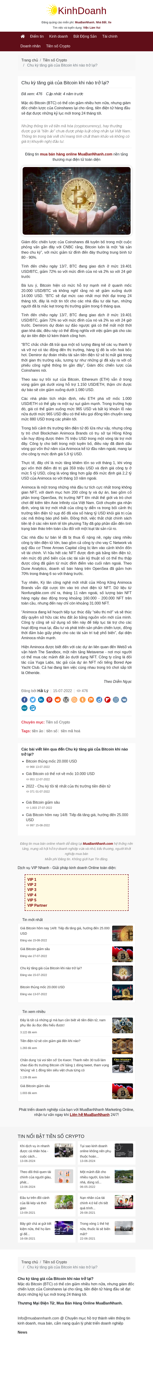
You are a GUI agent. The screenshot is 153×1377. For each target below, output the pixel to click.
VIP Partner (37, 905)
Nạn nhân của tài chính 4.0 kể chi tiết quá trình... (94, 1203)
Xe (109, 22)
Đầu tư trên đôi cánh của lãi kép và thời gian (35, 1203)
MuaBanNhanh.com (98, 843)
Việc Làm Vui (91, 27)
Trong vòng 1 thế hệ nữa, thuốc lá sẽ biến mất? (95, 1229)
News (22, 1332)
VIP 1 (31, 880)
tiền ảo (37, 731)
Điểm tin (37, 36)
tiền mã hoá (70, 731)
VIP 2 (31, 885)
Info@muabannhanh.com (38, 1318)
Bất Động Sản (85, 36)
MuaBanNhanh (84, 22)
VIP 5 (31, 900)
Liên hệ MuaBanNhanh (90, 1115)
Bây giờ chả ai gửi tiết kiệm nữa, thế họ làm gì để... (35, 1229)
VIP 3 (31, 890)
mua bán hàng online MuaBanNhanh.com (76, 154)
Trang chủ (29, 60)
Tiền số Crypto (58, 46)
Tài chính (109, 36)
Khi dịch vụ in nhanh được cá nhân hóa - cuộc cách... (35, 1151)
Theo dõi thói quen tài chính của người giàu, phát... (36, 1177)
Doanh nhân (31, 46)
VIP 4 (31, 895)
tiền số (51, 731)
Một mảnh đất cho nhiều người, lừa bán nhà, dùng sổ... (95, 1177)
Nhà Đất (101, 22)
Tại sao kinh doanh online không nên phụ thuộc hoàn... (95, 1151)
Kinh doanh (58, 36)
